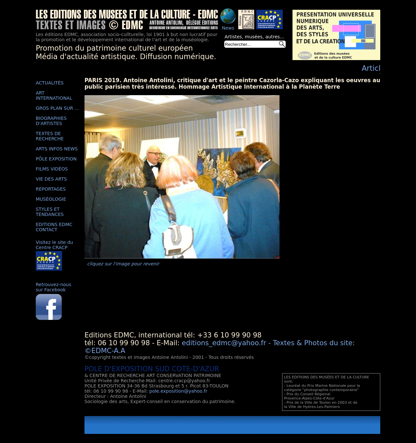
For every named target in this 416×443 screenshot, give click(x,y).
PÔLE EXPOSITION (56, 158)
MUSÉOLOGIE (51, 199)
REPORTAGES (51, 189)
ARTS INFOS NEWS (57, 148)
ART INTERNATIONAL (54, 95)
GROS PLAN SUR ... (57, 108)
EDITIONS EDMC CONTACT (54, 227)
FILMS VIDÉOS (52, 168)
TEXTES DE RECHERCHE (50, 136)
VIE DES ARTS (51, 179)
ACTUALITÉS (50, 82)
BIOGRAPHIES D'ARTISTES (51, 121)
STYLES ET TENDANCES (50, 212)
